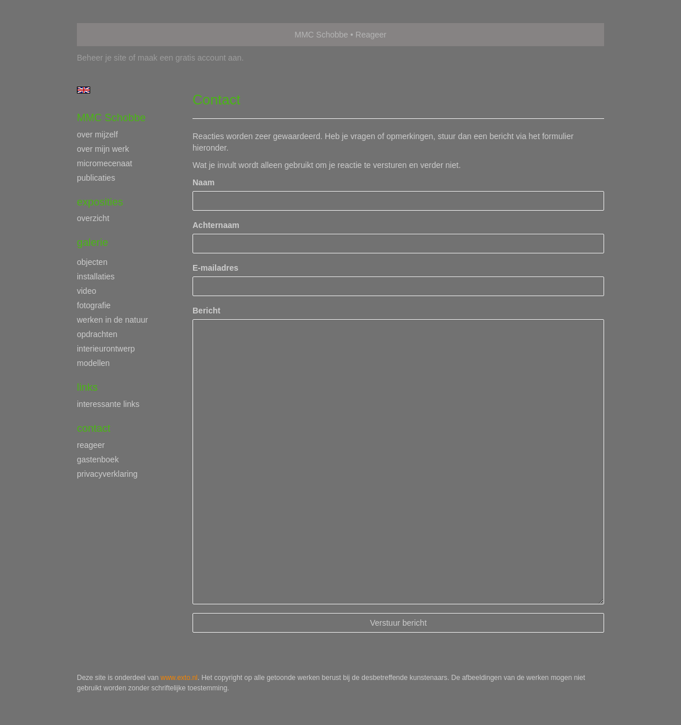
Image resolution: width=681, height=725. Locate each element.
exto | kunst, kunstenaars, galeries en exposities (109, 34)
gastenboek (98, 459)
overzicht (93, 218)
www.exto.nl (179, 678)
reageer (91, 445)
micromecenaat (104, 163)
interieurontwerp (106, 348)
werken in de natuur (112, 319)
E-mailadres (215, 267)
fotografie (93, 305)
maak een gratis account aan (190, 57)
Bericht (206, 310)
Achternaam (216, 225)
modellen (93, 363)
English (83, 90)
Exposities (100, 202)
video (86, 291)
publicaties (96, 177)
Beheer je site (102, 57)
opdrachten (97, 334)
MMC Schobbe (322, 34)
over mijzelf (97, 134)
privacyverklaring (107, 474)
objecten (92, 262)
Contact (93, 428)
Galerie (92, 242)
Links (87, 387)
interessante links (108, 404)
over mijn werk (103, 149)
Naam (203, 182)
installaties (95, 276)
